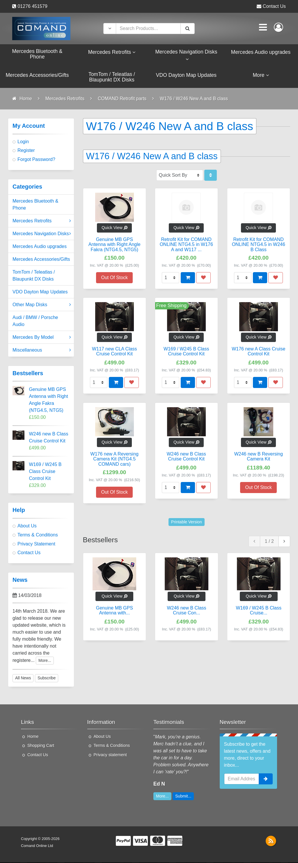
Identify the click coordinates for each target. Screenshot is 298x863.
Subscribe (47, 678)
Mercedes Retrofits (42, 221)
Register (26, 150)
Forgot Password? (36, 159)
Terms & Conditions (37, 535)
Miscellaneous (42, 350)
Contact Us (274, 6)
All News (23, 678)
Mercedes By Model (42, 337)
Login (23, 141)
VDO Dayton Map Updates (40, 292)
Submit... (183, 796)
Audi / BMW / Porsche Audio (35, 321)
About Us (27, 526)
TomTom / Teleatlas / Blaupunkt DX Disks (34, 276)
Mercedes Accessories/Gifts (41, 259)
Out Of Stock (114, 277)
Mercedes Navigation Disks (42, 234)
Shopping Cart (40, 746)
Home (32, 737)
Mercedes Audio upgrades (40, 246)
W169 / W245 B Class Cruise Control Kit (45, 471)
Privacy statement (110, 755)
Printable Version (186, 522)
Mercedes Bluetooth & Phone (35, 205)
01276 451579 (32, 6)
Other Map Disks (42, 305)
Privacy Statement (36, 544)
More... (44, 660)
